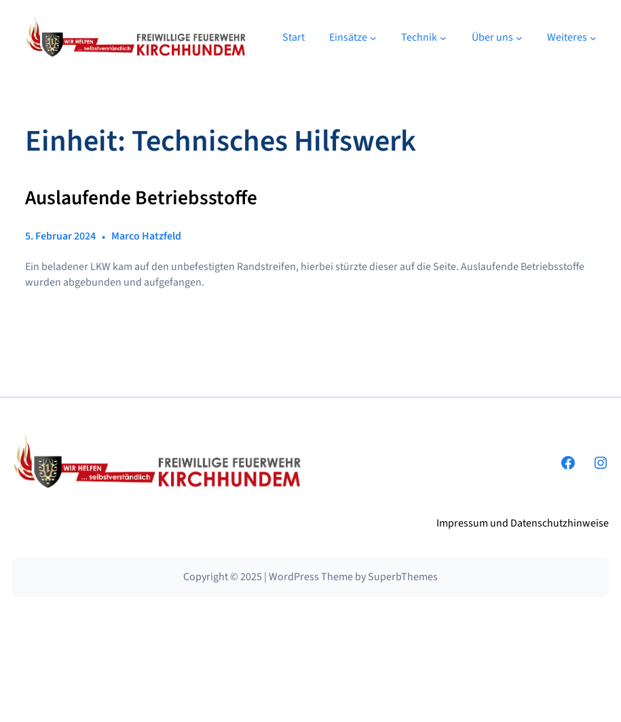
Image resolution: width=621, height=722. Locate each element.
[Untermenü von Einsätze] (373, 37)
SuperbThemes (403, 576)
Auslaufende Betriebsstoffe (141, 198)
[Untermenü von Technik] (443, 37)
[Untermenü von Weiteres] (593, 37)
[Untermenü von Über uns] (519, 37)
